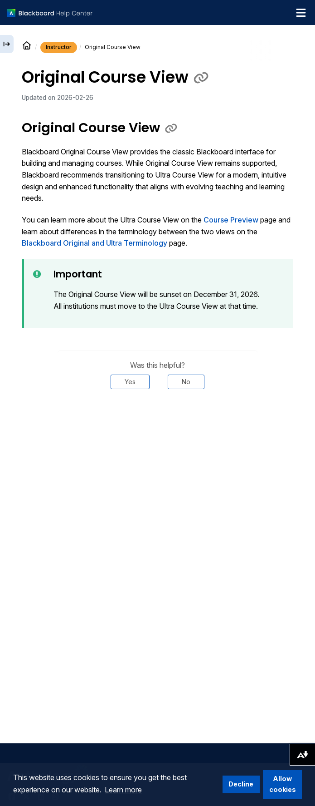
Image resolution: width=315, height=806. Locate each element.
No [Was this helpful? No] (186, 382)
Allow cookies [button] (282, 784)
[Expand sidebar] (7, 44)
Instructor (59, 47)
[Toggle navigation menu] (301, 13)
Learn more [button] (123, 789)
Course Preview (231, 219)
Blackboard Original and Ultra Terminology (94, 242)
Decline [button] (240, 784)
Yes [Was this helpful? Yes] (130, 382)
